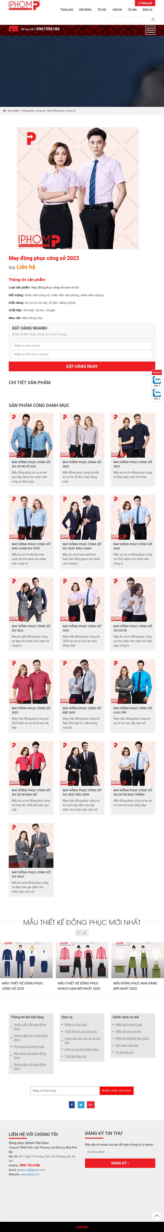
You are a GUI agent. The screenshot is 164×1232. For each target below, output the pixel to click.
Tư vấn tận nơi (124, 1052)
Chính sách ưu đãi (126, 1017)
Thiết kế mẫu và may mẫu (81, 1031)
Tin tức (101, 9)
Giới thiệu (85, 9)
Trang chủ (66, 9)
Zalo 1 (157, 385)
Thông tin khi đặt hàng (27, 1017)
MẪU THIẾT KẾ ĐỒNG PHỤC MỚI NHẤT (82, 921)
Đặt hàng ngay (82, 366)
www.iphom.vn (30, 1174)
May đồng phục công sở (61, 110)
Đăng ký (147, 3)
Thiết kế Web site (75, 1056)
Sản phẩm (13, 110)
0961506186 (48, 28)
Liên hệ (117, 9)
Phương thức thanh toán (29, 1046)
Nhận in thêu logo (76, 1024)
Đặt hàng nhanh (29, 328)
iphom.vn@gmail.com (31, 1170)
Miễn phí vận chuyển (128, 1031)
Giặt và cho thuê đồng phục (82, 1049)
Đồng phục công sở (33, 110)
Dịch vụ (147, 9)
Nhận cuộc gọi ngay (116, 1090)
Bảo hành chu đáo (127, 1045)
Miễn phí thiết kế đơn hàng (132, 1038)
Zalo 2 (157, 398)
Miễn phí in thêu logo (129, 1024)
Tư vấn (132, 9)
